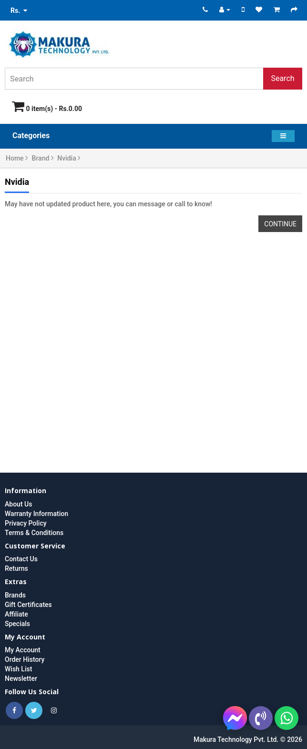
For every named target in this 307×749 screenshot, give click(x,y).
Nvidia (69, 158)
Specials (17, 624)
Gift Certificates (28, 604)
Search (282, 78)
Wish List (18, 669)
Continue (280, 224)
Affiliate (16, 614)
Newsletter (21, 678)
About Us (18, 504)
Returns (16, 568)
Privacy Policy (26, 523)
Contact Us (21, 559)
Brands (15, 595)
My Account (23, 650)
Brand (43, 158)
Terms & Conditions (34, 532)
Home (17, 158)
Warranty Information (36, 513)
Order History (24, 659)
